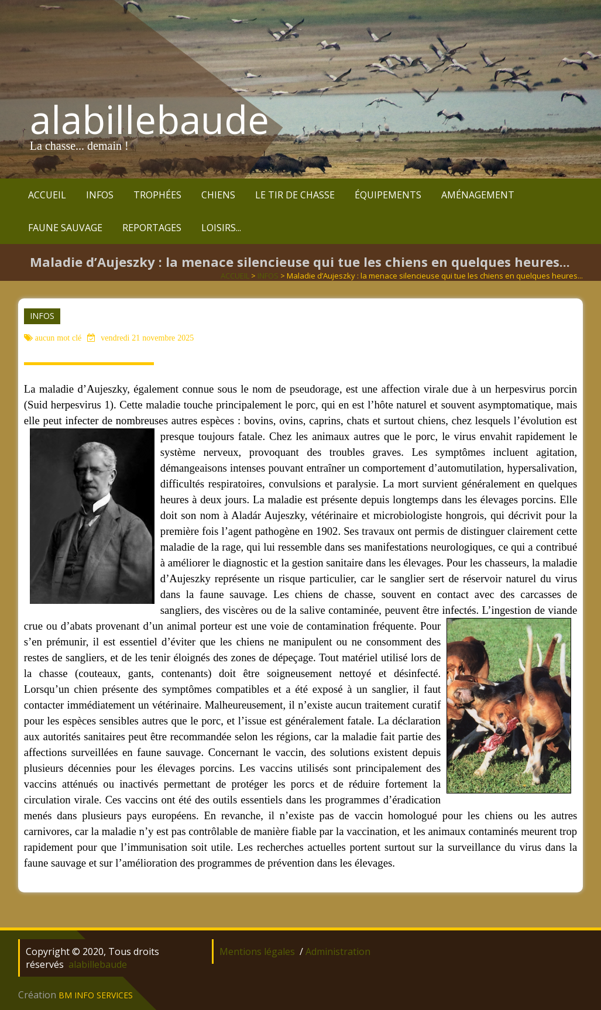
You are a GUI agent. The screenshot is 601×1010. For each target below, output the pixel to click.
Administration (337, 951)
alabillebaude (149, 119)
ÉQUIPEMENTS (388, 194)
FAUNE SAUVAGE (65, 227)
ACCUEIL (47, 194)
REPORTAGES (151, 227)
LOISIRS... (221, 227)
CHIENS (218, 194)
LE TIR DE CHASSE (295, 194)
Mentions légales (257, 951)
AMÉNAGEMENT (477, 194)
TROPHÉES (157, 194)
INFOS (100, 194)
